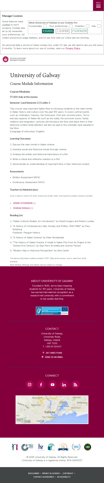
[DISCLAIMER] (35, 473)
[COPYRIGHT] (69, 473)
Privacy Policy (73, 48)
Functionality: (35, 26)
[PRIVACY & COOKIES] (52, 473)
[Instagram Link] (29, 384)
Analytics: (80, 26)
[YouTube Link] (52, 384)
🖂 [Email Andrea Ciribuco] (32, 208)
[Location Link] (52, 422)
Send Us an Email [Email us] (54, 357)
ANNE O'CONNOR (22, 203)
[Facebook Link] (41, 384)
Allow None (64, 31)
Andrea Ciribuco (21, 208)
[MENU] (98, 5)
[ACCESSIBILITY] (64, 477)
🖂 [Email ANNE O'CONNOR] (34, 203)
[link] (15, 447)
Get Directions (54, 353)
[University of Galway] (14, 60)
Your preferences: (58, 26)
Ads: (94, 26)
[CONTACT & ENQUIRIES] (44, 477)
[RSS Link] (75, 384)
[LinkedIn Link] (64, 384)
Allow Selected (80, 31)
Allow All (49, 31)
